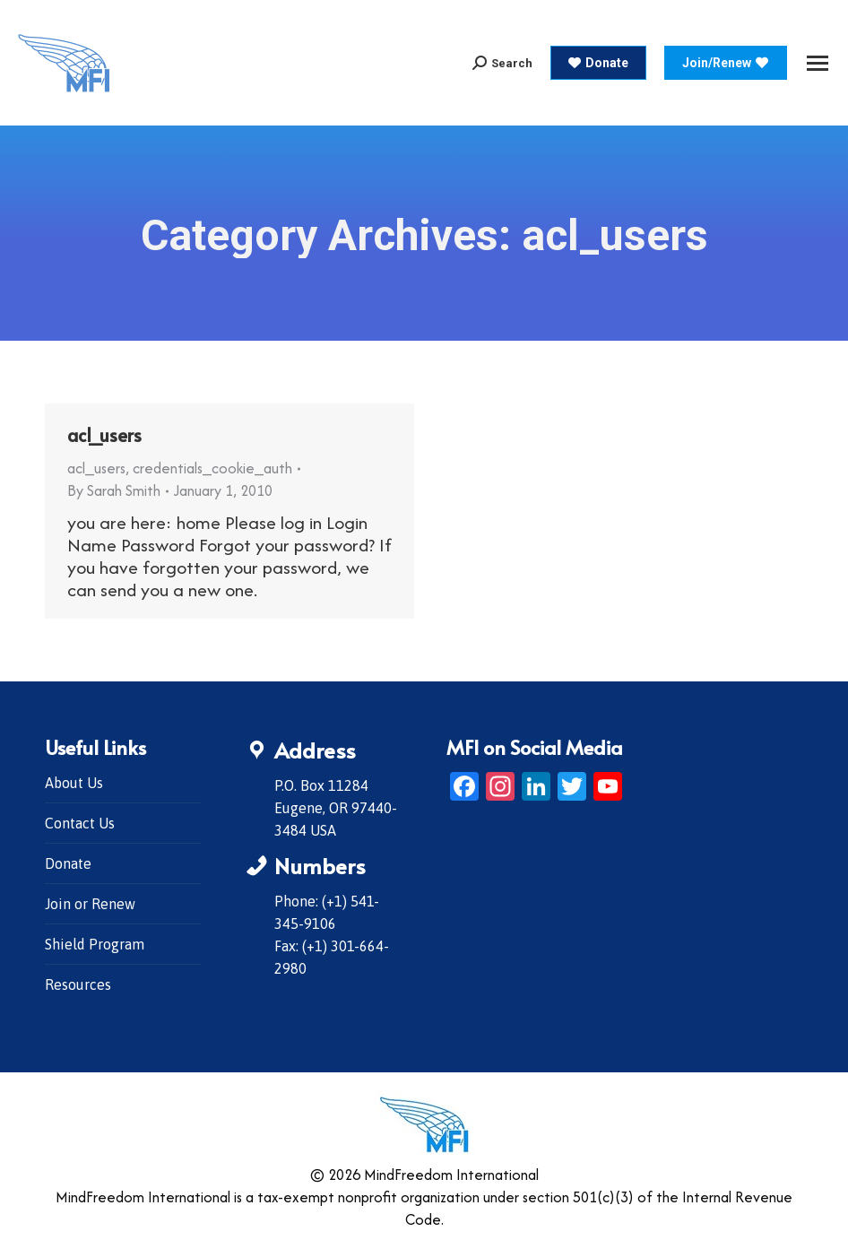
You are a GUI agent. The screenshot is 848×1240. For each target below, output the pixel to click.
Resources (78, 984)
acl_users (104, 434)
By (113, 490)
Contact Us (80, 823)
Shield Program (94, 944)
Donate (68, 863)
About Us (74, 783)
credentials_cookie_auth (212, 468)
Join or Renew (90, 904)
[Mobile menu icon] (817, 63)
